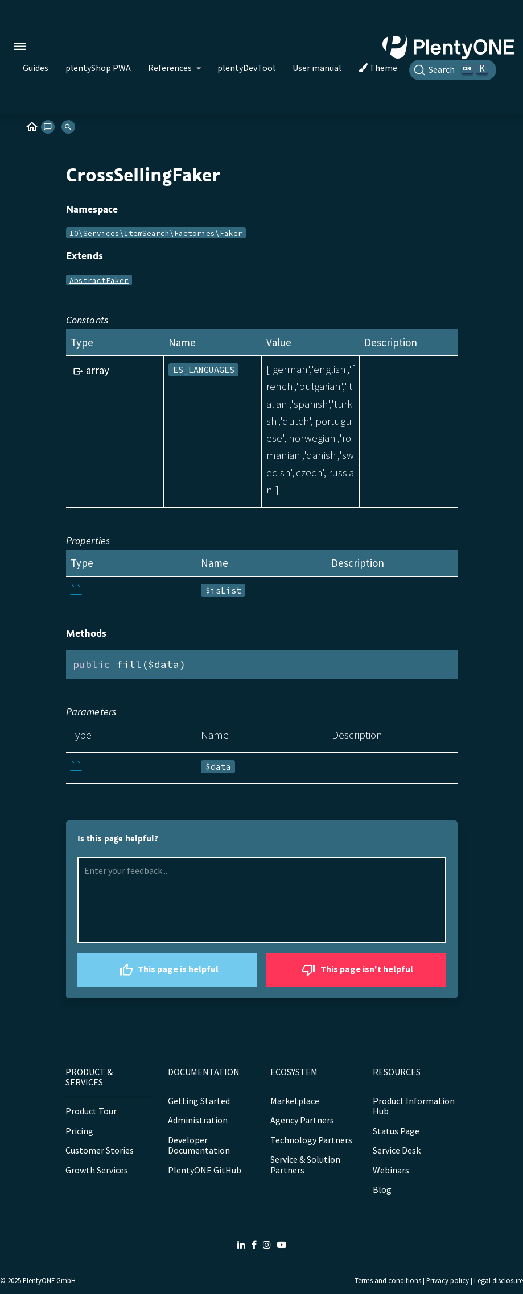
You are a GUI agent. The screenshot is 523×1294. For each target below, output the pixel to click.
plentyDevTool (246, 67)
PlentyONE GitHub (204, 1170)
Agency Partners (302, 1120)
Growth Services (96, 1170)
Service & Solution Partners (305, 1164)
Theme (378, 68)
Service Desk (397, 1150)
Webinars (391, 1170)
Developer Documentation (199, 1145)
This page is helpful (167, 970)
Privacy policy (447, 1280)
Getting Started (199, 1100)
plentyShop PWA (98, 67)
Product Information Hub (414, 1106)
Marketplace (294, 1100)
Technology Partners (311, 1140)
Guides (35, 67)
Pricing (79, 1131)
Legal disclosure (498, 1280)
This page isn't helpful (356, 970)
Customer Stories (99, 1150)
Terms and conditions (388, 1280)
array (97, 370)
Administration (198, 1120)
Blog (382, 1189)
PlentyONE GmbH (49, 1280)
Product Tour (91, 1111)
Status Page (396, 1131)
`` (76, 589)
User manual (317, 67)
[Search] (452, 70)
